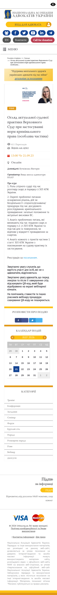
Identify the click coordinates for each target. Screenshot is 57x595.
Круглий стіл (13, 429)
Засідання (12, 412)
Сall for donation (42, 40)
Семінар (11, 418)
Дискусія (12, 458)
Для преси (40, 537)
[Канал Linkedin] (42, 33)
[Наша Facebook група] (6, 33)
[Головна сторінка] (28, 14)
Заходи (27, 58)
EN (7, 40)
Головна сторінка (14, 58)
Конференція (13, 406)
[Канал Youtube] (33, 33)
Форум (10, 423)
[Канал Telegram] (50, 33)
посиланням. (30, 257)
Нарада (11, 435)
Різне (9, 446)
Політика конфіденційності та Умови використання (28, 530)
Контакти (20, 40)
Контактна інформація (23, 537)
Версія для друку (20, 148)
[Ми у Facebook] (15, 33)
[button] (28, 75)
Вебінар (11, 452)
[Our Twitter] (24, 33)
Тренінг (11, 400)
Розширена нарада (16, 441)
